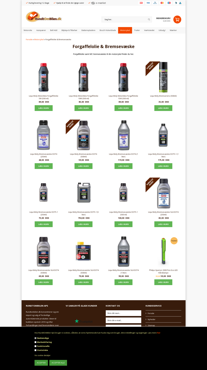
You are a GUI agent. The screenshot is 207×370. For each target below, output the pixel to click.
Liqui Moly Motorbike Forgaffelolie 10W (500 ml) (83, 97)
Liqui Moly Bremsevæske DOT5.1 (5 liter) (83, 213)
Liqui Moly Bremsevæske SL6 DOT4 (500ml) (43, 271)
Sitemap (151, 325)
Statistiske (42, 350)
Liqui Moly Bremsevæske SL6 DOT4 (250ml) (163, 213)
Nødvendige (43, 338)
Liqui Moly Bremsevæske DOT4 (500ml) (83, 155)
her (158, 332)
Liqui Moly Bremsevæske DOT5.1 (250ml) (43, 213)
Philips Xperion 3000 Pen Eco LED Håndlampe (163, 271)
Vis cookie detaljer (42, 355)
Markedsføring (44, 342)
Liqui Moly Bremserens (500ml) (163, 96)
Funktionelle (43, 346)
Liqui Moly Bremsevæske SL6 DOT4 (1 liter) (123, 271)
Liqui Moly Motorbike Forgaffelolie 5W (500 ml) (43, 97)
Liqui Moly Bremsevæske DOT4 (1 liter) (123, 155)
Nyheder (151, 319)
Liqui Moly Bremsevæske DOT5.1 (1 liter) (163, 155)
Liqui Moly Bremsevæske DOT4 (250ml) (43, 155)
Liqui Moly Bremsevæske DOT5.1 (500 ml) (123, 213)
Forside (29, 39)
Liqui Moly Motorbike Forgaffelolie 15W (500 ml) (123, 97)
